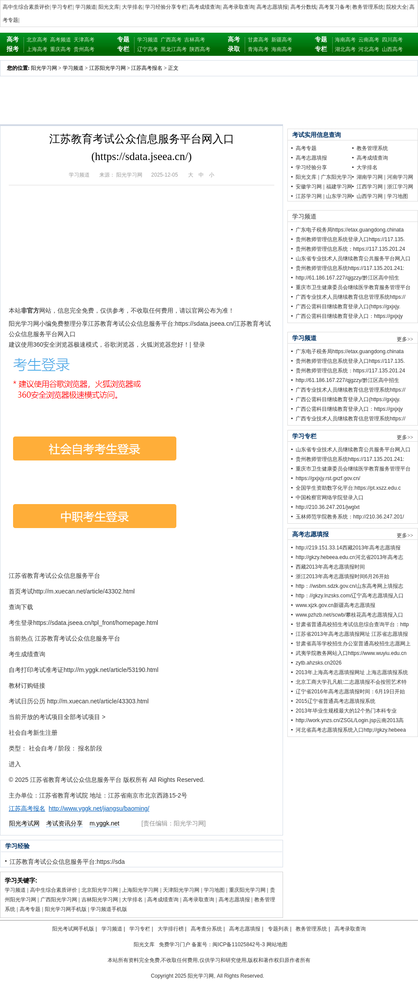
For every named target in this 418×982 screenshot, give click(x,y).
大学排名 (132, 7)
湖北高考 (345, 49)
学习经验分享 (311, 167)
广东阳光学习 (336, 177)
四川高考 (392, 40)
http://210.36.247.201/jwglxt (328, 507)
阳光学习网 (44, 68)
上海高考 (37, 49)
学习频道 (85, 7)
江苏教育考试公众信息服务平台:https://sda (67, 861)
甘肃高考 (258, 40)
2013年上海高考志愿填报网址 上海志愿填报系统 (352, 672)
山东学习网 (339, 196)
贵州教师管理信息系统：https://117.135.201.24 (350, 249)
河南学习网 (400, 177)
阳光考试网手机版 (73, 929)
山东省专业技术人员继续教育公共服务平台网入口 (353, 259)
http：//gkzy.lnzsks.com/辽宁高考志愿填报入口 (350, 596)
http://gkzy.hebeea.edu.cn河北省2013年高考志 (349, 557)
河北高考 (368, 49)
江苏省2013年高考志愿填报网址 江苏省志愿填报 (352, 634)
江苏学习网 (309, 196)
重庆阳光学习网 (247, 890)
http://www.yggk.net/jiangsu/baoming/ (99, 808)
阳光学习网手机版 (66, 909)
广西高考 (171, 40)
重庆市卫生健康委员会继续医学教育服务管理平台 (353, 287)
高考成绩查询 (204, 7)
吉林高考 (194, 40)
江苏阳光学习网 (107, 68)
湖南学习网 (370, 177)
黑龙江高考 (174, 49)
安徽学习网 (309, 187)
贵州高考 (84, 49)
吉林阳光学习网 (99, 900)
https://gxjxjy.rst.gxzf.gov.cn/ (328, 478)
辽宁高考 (147, 49)
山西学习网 (370, 196)
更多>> (405, 339)
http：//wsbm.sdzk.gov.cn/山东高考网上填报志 (349, 586)
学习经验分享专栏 (166, 7)
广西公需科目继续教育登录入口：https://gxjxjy (349, 316)
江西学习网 (370, 187)
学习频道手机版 (109, 909)
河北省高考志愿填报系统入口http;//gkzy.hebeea (351, 730)
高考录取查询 (238, 7)
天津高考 (84, 40)
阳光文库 (108, 7)
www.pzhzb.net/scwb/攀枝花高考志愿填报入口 (349, 615)
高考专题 (30, 909)
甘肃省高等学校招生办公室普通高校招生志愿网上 (353, 644)
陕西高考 (199, 49)
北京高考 (37, 40)
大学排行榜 (171, 929)
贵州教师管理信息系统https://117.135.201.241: (350, 268)
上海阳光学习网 (140, 890)
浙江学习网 (400, 187)
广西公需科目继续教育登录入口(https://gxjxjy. (348, 306)
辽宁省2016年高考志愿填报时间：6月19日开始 (350, 692)
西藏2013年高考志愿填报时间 (330, 567)
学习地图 (214, 890)
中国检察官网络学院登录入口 (330, 497)
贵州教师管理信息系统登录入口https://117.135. (350, 239)
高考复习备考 (334, 7)
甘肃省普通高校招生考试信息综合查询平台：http (352, 624)
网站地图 (276, 944)
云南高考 (368, 40)
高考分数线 (303, 7)
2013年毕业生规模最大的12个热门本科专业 (346, 711)
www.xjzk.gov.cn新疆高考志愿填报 (335, 605)
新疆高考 (281, 40)
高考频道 (60, 40)
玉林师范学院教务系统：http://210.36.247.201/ (350, 517)
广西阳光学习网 (58, 900)
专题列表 (278, 929)
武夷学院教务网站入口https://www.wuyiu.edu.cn (351, 653)
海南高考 (281, 49)
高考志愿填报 (272, 7)
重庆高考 (60, 49)
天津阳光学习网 (181, 890)
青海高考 (258, 49)
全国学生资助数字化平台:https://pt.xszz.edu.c (348, 488)
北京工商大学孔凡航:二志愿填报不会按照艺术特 (351, 682)
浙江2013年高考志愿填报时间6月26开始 (342, 576)
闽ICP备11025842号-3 (238, 944)
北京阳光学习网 (99, 890)
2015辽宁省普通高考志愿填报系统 (335, 701)
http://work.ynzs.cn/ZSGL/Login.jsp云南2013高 (350, 720)
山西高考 (392, 49)
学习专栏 (62, 7)
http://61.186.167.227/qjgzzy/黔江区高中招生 (347, 278)
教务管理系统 (368, 7)
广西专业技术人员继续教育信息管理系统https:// (350, 297)
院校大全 (396, 7)
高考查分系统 (206, 929)
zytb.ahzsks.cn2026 (318, 663)
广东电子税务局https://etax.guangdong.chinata (350, 230)
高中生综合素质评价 (26, 7)
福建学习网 (339, 187)
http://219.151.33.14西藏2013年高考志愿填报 (348, 548)
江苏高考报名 (146, 68)
